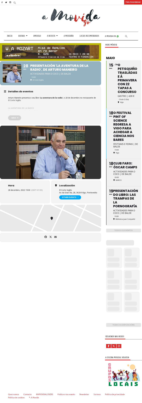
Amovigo (37, 36)
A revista (51, 36)
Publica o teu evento (66, 394)
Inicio (9, 36)
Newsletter (84, 394)
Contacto (27, 394)
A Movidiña (69, 36)
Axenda (21, 36)
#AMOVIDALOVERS (44, 394)
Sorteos (97, 394)
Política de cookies (16, 397)
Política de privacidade (115, 394)
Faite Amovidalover (133, 2)
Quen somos (13, 394)
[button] (18, 2)
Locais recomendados (89, 36)
